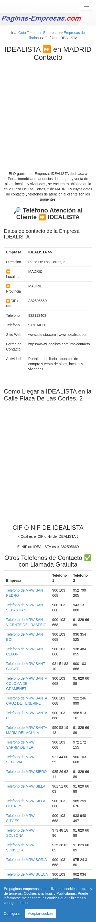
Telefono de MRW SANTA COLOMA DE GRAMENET (26, 683)
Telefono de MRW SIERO (26, 772)
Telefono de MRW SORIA (26, 860)
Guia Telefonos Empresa (38, 33)
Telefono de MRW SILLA (25, 786)
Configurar (13, 913)
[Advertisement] (48, 112)
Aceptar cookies (41, 913)
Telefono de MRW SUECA (27, 874)
